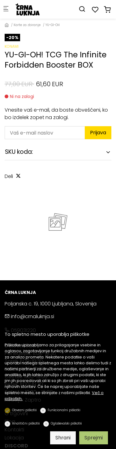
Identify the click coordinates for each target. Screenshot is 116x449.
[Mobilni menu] (5, 9)
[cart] (107, 10)
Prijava (98, 132)
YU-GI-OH (52, 25)
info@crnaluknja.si (29, 316)
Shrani (63, 437)
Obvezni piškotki (24, 410)
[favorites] (95, 10)
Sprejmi (93, 437)
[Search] (82, 9)
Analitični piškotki (26, 423)
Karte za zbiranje (27, 25)
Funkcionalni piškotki (64, 410)
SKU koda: (19, 152)
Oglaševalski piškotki (66, 423)
